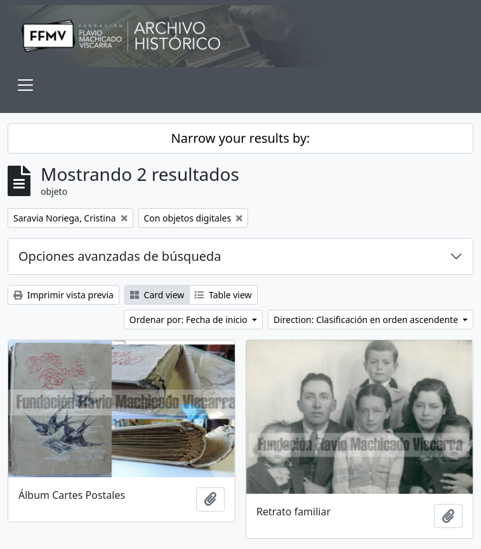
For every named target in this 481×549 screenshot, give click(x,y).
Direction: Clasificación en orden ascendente (366, 320)
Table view (223, 295)
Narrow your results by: (240, 138)
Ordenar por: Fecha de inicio (189, 320)
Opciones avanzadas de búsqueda (119, 256)
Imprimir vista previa (63, 295)
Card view (157, 295)
